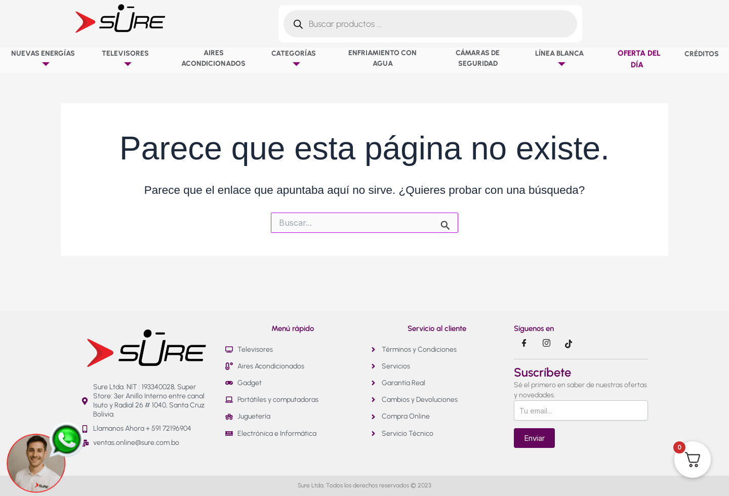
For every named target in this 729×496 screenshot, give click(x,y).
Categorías (295, 59)
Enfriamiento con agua (382, 58)
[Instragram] (546, 343)
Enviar (534, 438)
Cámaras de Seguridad (478, 58)
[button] (78, 53)
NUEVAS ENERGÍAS (45, 59)
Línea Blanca (561, 59)
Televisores (127, 59)
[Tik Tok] (568, 343)
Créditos (701, 54)
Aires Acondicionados (213, 58)
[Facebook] (524, 343)
